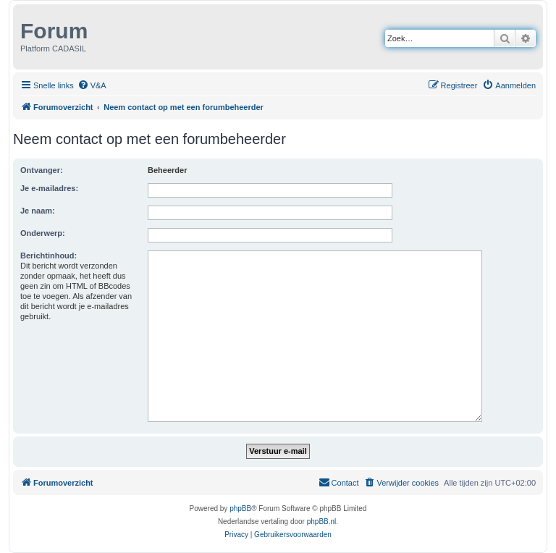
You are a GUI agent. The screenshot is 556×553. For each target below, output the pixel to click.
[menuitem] (91, 85)
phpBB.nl (322, 521)
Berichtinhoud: (48, 255)
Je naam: (37, 210)
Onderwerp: (42, 233)
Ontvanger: (41, 170)
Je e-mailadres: (49, 188)
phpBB (240, 508)
